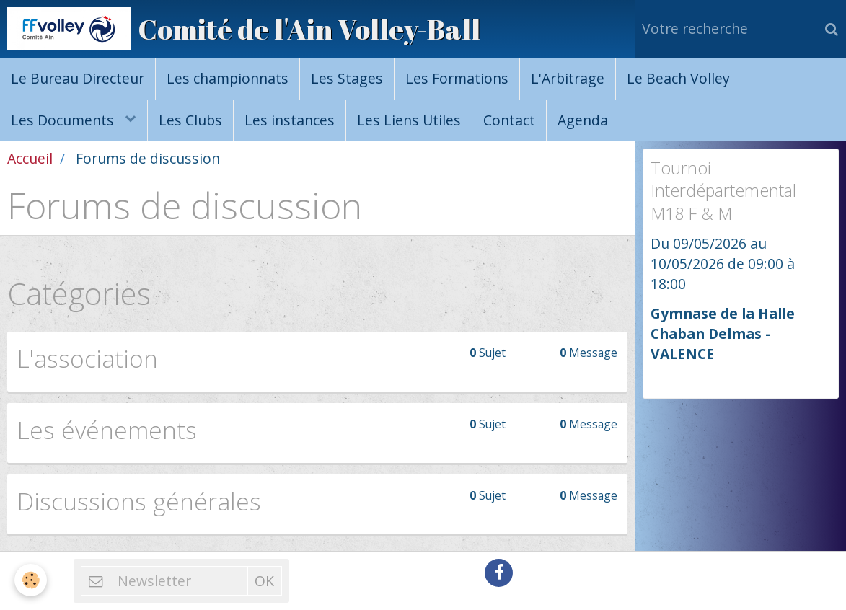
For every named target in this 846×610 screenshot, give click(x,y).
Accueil (30, 158)
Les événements (107, 429)
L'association (87, 358)
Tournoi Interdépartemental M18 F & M (723, 190)
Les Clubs (190, 120)
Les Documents (64, 120)
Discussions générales (139, 501)
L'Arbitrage (567, 78)
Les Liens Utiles (409, 120)
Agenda (583, 120)
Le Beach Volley (678, 78)
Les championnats (227, 78)
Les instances (289, 120)
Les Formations (456, 78)
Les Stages (347, 78)
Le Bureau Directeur (77, 78)
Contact (509, 120)
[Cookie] (30, 580)
